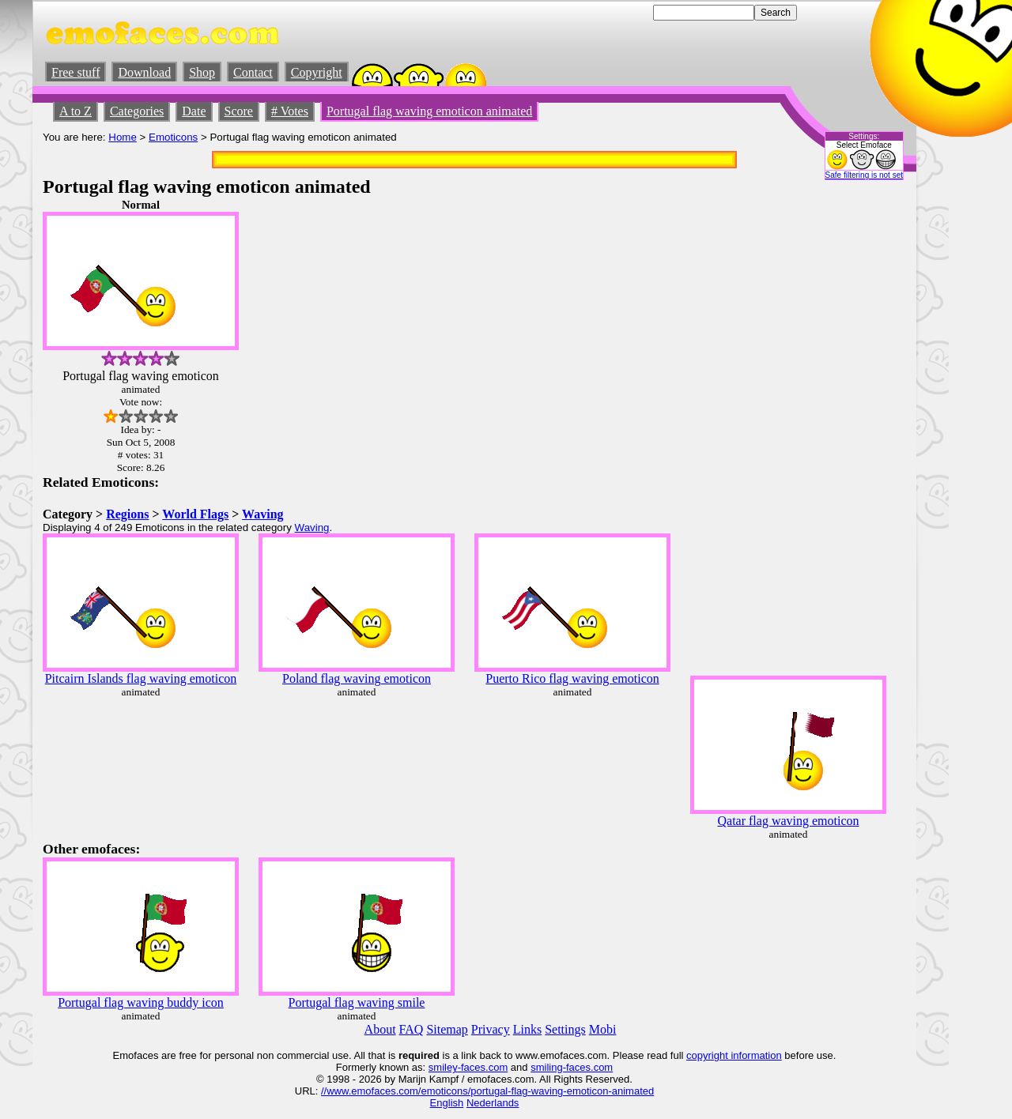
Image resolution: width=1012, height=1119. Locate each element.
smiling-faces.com (572, 1067)
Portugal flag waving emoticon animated (429, 111)
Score (239, 111)
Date (194, 111)
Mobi (603, 1029)
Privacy (490, 1029)
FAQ (411, 1029)
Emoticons (173, 137)
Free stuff (75, 72)
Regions (127, 514)
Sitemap (446, 1029)
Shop (202, 72)
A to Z (75, 111)
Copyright (316, 72)
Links (527, 1029)
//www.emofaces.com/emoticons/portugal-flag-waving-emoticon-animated (487, 1091)
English (447, 1103)
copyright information (734, 1055)
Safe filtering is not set (864, 175)
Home (122, 137)
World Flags (195, 514)
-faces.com (483, 1067)
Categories (137, 111)
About (380, 1029)
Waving (262, 514)
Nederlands (492, 1103)
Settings (565, 1029)
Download (144, 72)
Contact (253, 72)
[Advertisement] (858, 435)
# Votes (289, 111)
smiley (443, 1067)
